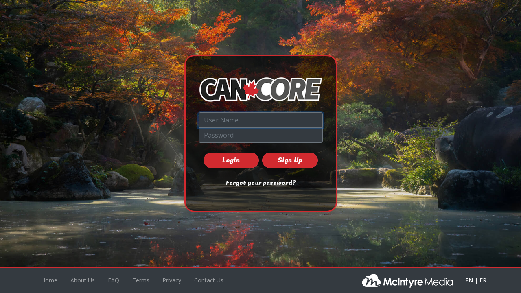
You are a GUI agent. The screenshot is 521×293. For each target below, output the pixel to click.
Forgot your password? (261, 183)
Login (231, 160)
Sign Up (290, 160)
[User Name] (261, 120)
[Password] (261, 135)
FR (482, 280)
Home (49, 280)
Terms (140, 280)
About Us (82, 280)
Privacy (171, 280)
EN (469, 280)
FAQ (113, 280)
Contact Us (208, 280)
